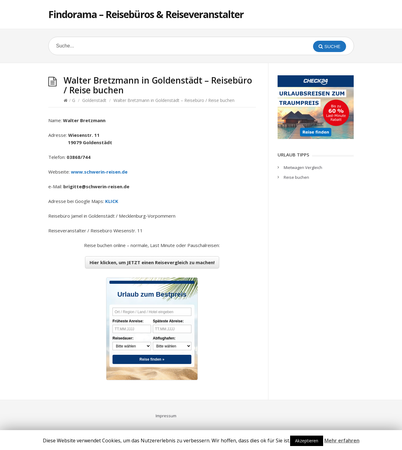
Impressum (166, 415)
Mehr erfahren (342, 440)
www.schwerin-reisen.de (99, 172)
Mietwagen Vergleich (303, 167)
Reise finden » (151, 359)
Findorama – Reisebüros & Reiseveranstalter (146, 14)
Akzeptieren (306, 441)
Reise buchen (296, 177)
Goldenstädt (94, 100)
